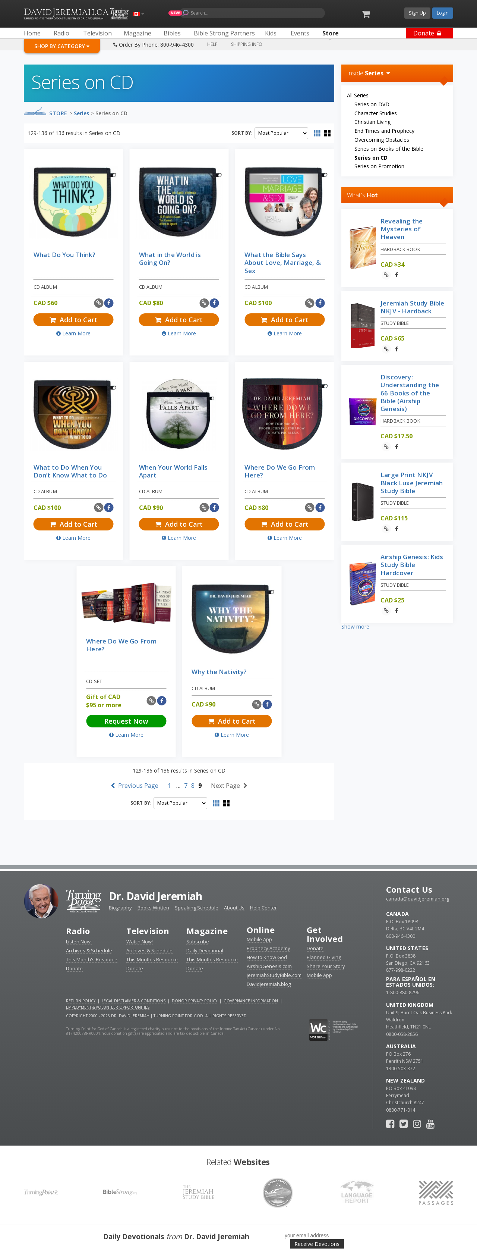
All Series (358, 95)
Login (443, 12)
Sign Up (417, 12)
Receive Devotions (316, 1243)
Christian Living (372, 121)
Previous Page (134, 786)
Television (147, 930)
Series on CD (111, 113)
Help (212, 44)
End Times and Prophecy (384, 130)
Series (81, 113)
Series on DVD (371, 104)
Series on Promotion (379, 166)
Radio (78, 930)
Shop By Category (61, 46)
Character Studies (375, 113)
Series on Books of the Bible (388, 148)
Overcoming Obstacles (381, 139)
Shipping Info (246, 44)
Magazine (207, 930)
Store (58, 113)
